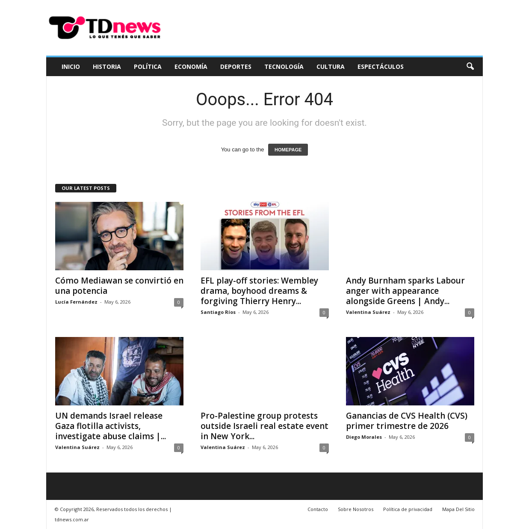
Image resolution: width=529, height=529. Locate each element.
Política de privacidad (407, 509)
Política (148, 66)
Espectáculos (381, 66)
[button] (470, 66)
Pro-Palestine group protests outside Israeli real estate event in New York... (264, 426)
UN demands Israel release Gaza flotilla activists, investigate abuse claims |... (110, 426)
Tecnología (284, 66)
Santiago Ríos (218, 312)
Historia (107, 66)
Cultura (330, 66)
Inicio (71, 66)
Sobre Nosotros (355, 509)
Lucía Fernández (76, 301)
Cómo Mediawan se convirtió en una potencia (119, 285)
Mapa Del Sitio (458, 509)
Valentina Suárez (368, 312)
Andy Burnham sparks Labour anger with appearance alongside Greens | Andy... (405, 291)
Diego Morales (364, 437)
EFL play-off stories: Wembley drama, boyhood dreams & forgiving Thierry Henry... (259, 291)
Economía (190, 66)
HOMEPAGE (288, 149)
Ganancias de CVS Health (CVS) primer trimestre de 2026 (406, 420)
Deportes (235, 66)
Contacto (317, 509)
